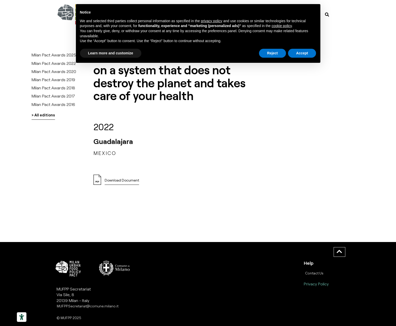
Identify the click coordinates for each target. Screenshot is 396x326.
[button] (122, 181)
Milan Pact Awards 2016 (53, 104)
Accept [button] (302, 53)
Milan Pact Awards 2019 (53, 79)
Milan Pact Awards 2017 (53, 95)
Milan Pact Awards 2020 (54, 71)
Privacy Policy (316, 283)
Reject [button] (272, 53)
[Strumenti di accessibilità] (21, 317)
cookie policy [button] (281, 26)
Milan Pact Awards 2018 (53, 87)
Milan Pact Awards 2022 (54, 63)
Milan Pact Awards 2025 (54, 54)
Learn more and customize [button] (110, 53)
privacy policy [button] (211, 21)
